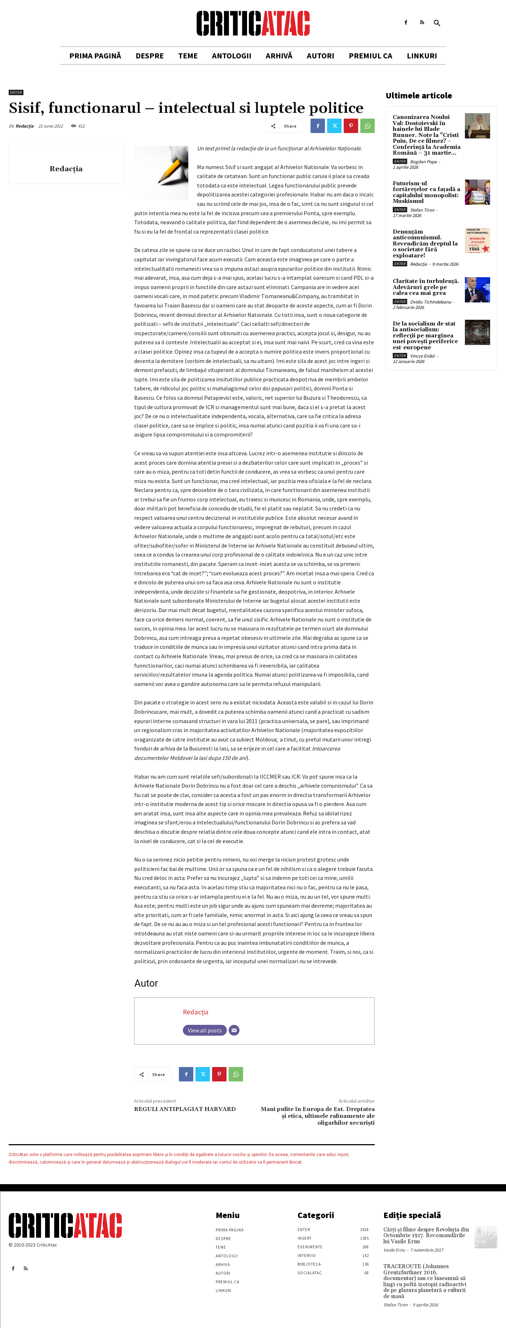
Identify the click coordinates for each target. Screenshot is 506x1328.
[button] (437, 23)
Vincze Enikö (422, 356)
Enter (16, 92)
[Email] (234, 1030)
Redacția (25, 126)
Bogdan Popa (423, 162)
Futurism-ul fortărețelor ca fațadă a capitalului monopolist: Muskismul (426, 192)
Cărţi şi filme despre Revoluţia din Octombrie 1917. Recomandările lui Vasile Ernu (426, 1235)
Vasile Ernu (394, 1250)
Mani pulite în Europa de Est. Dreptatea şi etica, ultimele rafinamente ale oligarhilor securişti (318, 1116)
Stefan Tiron (422, 210)
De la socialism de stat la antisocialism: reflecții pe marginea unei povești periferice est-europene (425, 335)
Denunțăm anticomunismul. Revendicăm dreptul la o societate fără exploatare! (425, 244)
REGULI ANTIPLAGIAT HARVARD (185, 1109)
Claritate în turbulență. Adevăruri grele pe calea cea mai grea (426, 287)
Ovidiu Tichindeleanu (430, 302)
